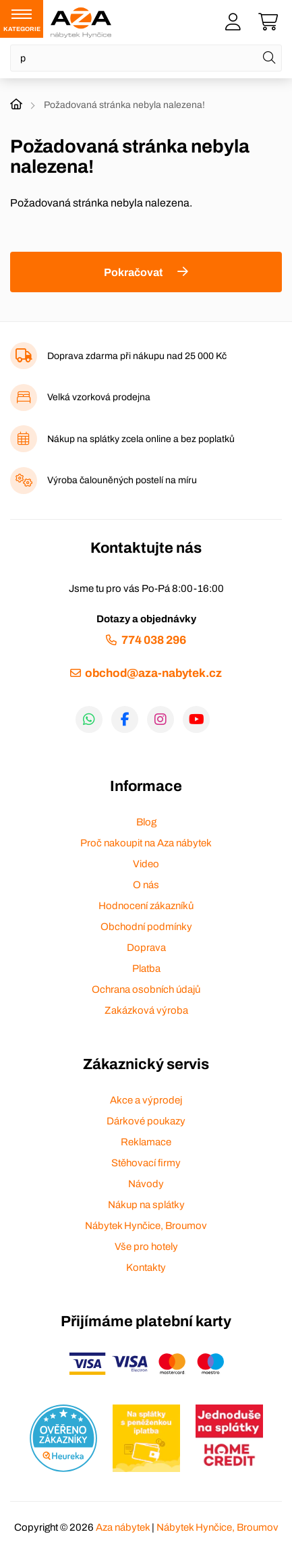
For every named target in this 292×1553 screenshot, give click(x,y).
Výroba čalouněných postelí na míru (122, 480)
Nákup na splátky (146, 1204)
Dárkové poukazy (146, 1121)
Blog (146, 822)
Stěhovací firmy (146, 1162)
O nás (146, 884)
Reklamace (146, 1142)
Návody (146, 1183)
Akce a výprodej (146, 1100)
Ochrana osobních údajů (146, 989)
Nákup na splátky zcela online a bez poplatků (141, 439)
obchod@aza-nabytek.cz (153, 673)
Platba (146, 968)
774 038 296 (153, 640)
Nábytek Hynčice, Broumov (146, 1225)
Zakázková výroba (146, 1010)
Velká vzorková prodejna (98, 397)
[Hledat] (269, 58)
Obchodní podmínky (146, 926)
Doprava (146, 947)
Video (146, 864)
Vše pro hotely (146, 1246)
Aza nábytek (123, 1527)
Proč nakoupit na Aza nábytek (146, 843)
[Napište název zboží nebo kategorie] (146, 58)
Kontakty (146, 1267)
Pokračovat (133, 272)
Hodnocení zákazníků (146, 905)
